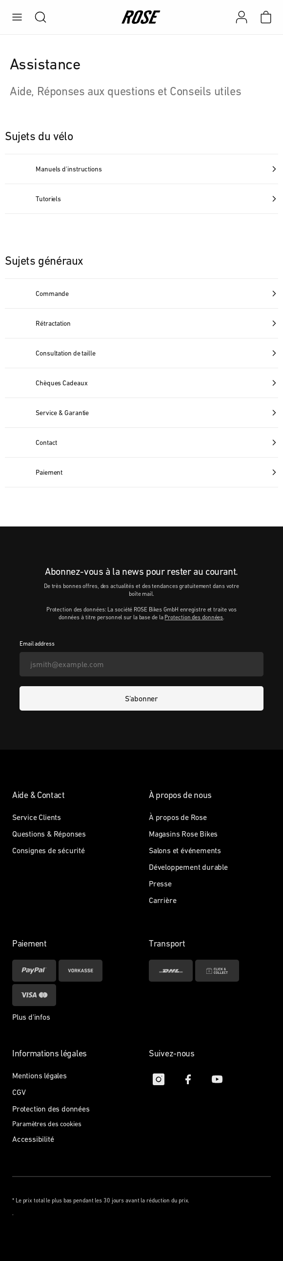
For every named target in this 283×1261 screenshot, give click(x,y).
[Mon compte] (241, 17)
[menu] (17, 17)
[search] (35, 17)
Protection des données (193, 617)
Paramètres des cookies (46, 1124)
